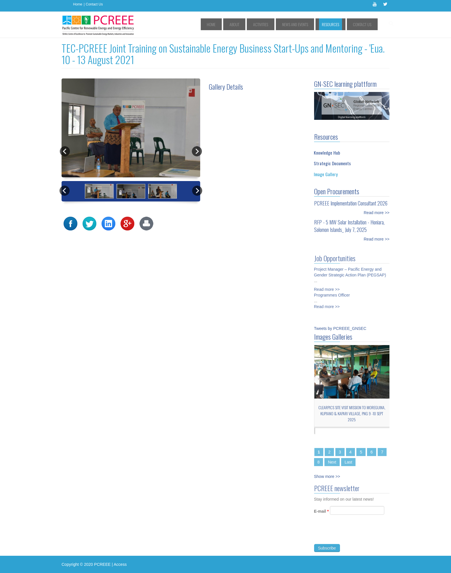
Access (120, 564)
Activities (279, 24)
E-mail (321, 513)
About (259, 24)
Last (348, 462)
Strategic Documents (332, 163)
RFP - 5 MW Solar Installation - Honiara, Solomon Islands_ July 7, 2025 (349, 225)
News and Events (308, 24)
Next (332, 462)
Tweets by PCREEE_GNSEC (340, 328)
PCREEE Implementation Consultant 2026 (350, 203)
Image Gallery (326, 174)
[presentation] (358, 535)
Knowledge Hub (327, 152)
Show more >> (327, 476)
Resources (338, 24)
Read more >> (377, 212)
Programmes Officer (332, 293)
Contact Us (94, 4)
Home (77, 4)
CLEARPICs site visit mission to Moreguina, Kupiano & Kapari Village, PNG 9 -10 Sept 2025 (351, 413)
